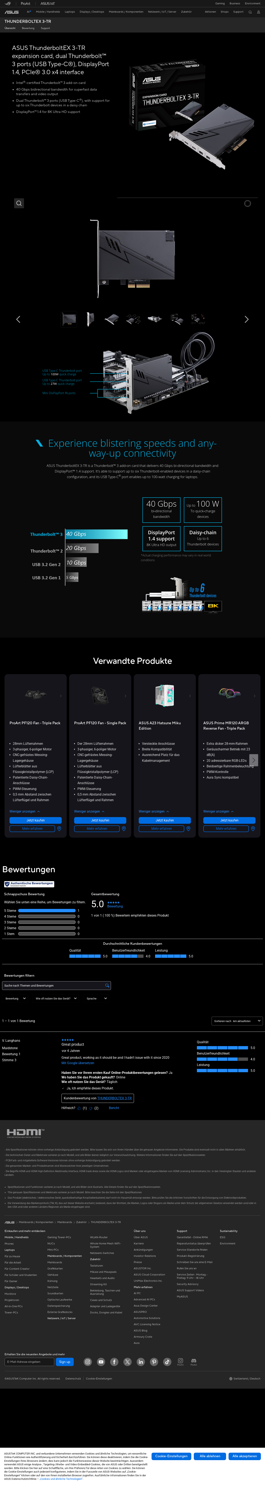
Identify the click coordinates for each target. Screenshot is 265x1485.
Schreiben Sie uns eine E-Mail (194, 1336)
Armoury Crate (143, 1410)
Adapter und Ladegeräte (105, 1380)
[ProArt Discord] (194, 1436)
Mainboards (54, 1336)
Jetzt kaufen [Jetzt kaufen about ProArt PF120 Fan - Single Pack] (100, 894)
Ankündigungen (143, 1323)
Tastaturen (96, 1339)
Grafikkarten (55, 1342)
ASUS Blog (140, 1404)
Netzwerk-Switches (102, 1327)
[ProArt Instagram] (180, 1436)
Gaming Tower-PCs (59, 1311)
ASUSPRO (140, 1386)
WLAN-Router (99, 1311)
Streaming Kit (98, 1358)
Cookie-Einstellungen (171, 1456)
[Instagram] (88, 1436)
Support (45, 28)
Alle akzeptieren (244, 1456)
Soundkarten (55, 1367)
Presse (138, 1336)
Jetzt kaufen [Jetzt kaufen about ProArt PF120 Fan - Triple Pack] (35, 894)
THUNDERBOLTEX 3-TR (28, 21)
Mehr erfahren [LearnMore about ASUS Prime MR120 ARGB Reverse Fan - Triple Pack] (226, 903)
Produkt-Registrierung (190, 1330)
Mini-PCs (53, 1323)
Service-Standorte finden (192, 1323)
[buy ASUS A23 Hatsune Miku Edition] (165, 799)
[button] (219, 3)
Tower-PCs (11, 1386)
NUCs (51, 1317)
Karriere (139, 1317)
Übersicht (10, 28)
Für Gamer (11, 1355)
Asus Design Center (146, 1379)
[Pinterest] (154, 1436)
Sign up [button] (64, 1436)
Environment (252, 3)
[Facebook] (114, 1436)
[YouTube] (101, 1436)
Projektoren (12, 1374)
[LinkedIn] (141, 1436)
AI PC (137, 1367)
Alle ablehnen (210, 1456)
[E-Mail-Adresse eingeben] (29, 1436)
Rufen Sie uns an (186, 1342)
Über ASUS (141, 1311)
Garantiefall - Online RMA (192, 1311)
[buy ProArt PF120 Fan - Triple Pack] (35, 797)
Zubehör (81, 1296)
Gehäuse (52, 1349)
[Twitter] (127, 1436)
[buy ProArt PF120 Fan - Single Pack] (100, 797)
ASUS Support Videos (190, 1364)
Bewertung (28, 28)
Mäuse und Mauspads (103, 1346)
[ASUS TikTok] (167, 1436)
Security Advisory (188, 1358)
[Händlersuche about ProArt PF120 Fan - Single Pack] (123, 902)
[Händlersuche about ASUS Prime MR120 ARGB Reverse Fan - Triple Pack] (252, 902)
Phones (9, 1317)
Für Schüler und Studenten (21, 1349)
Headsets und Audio (102, 1352)
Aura (137, 1417)
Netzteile (52, 1361)
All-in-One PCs (14, 1380)
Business (234, 3)
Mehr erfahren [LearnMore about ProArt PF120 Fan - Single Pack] (97, 903)
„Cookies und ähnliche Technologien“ (61, 1478)
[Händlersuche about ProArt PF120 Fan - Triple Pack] (58, 902)
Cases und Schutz (101, 1374)
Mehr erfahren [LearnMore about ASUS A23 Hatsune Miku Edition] (161, 903)
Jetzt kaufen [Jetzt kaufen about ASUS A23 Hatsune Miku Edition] (165, 894)
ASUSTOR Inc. (143, 1342)
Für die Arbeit (13, 1336)
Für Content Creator (17, 1342)
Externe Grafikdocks (59, 1386)
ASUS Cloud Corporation (149, 1348)
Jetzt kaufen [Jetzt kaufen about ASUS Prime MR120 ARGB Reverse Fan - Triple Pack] (229, 894)
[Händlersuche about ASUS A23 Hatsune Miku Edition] (187, 902)
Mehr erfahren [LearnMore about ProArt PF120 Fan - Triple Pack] (32, 903)
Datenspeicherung (58, 1380)
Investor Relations (145, 1330)
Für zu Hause (12, 1330)
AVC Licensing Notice (147, 1398)
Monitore (10, 1368)
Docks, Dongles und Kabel (106, 1386)
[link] (12, 12)
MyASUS (182, 1370)
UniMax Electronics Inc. (148, 1355)
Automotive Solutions (147, 1392)
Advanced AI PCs (144, 1373)
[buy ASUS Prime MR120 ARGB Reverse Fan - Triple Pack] (229, 799)
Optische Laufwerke (59, 1373)
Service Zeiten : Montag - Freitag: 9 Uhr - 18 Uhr (192, 1350)
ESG (222, 1311)
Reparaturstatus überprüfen (194, 1317)
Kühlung (52, 1355)
